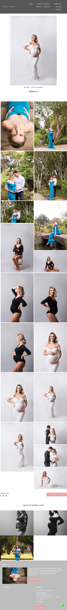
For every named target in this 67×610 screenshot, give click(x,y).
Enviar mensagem (42, 592)
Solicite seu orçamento (56, 494)
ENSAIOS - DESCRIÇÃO (43, 6)
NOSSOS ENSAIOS (43, 4)
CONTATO (59, 9)
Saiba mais (34, 579)
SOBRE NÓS (58, 4)
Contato (41, 607)
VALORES (59, 6)
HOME (31, 4)
